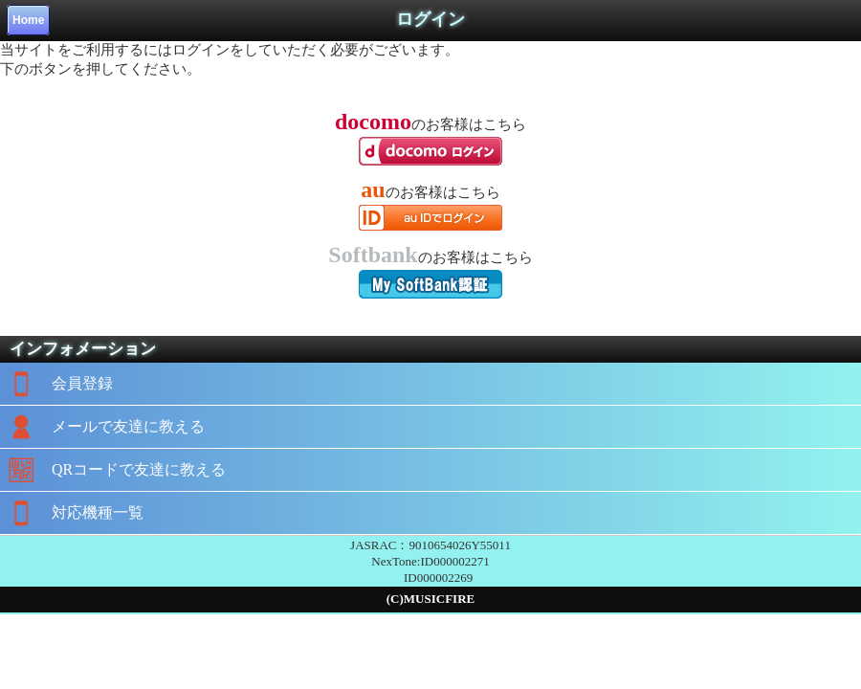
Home (28, 20)
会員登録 (56, 384)
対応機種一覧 (72, 513)
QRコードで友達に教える (113, 470)
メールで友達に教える (102, 427)
